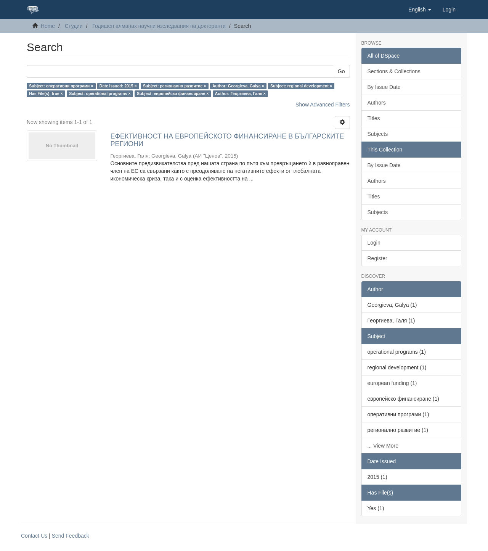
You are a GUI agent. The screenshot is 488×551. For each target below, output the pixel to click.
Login (374, 243)
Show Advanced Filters (322, 105)
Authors (377, 103)
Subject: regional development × (301, 86)
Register (377, 258)
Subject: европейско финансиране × (173, 93)
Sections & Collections (394, 71)
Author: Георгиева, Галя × (240, 93)
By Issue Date (384, 87)
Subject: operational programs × (99, 93)
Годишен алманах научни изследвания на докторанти (159, 26)
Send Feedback (70, 536)
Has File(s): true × (46, 93)
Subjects (378, 134)
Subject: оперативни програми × (61, 86)
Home (48, 26)
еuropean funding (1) (392, 383)
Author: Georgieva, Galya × (238, 86)
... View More (383, 446)
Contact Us (34, 536)
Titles (374, 118)
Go (341, 71)
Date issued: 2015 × (118, 86)
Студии (74, 26)
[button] (420, 9)
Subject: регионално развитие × (174, 86)
